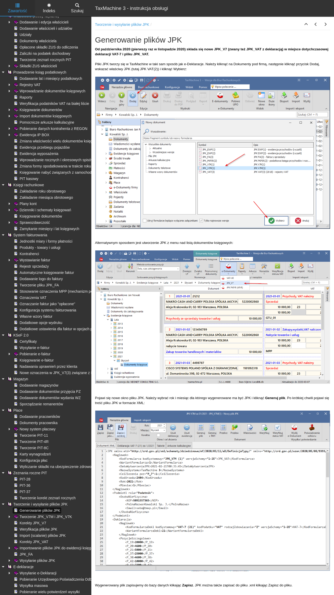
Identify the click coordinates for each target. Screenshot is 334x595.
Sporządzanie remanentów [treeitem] (38, 404)
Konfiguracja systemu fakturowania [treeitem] (44, 310)
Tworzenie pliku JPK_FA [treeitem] (36, 285)
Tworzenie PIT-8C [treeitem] (31, 448)
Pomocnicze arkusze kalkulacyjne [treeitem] (43, 122)
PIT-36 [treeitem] (21, 485)
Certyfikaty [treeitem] (25, 341)
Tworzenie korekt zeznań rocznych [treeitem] (44, 498)
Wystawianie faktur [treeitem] (31, 260)
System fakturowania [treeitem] (27, 235)
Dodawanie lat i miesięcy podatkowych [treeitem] (47, 78)
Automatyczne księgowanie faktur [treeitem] (43, 272)
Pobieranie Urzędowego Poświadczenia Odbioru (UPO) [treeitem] (61, 579)
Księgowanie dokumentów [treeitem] (37, 110)
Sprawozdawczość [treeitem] (31, 222)
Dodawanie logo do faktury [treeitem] (38, 279)
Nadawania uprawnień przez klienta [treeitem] (45, 366)
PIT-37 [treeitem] (21, 492)
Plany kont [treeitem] (25, 204)
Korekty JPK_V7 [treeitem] (29, 523)
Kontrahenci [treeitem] (26, 254)
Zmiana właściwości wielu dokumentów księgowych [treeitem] (58, 141)
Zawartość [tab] (17, 8)
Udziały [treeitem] (22, 35)
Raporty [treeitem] (22, 97)
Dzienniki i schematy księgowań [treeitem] (42, 210)
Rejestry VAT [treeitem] (26, 85)
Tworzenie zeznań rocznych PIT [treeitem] (42, 60)
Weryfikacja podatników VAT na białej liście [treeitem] (51, 103)
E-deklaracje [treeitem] (20, 567)
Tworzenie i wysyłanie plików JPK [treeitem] (37, 504)
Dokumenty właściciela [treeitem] (35, 41)
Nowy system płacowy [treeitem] (34, 429)
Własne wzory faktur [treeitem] (32, 316)
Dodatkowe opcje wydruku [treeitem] (37, 323)
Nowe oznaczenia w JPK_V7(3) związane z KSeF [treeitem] (56, 373)
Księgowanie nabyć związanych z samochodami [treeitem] (55, 172)
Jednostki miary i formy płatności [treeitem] (42, 241)
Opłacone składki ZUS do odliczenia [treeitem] (45, 47)
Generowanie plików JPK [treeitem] (36, 510)
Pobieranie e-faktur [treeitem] (31, 354)
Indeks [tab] (49, 8)
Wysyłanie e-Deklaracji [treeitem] (34, 573)
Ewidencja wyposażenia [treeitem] (35, 154)
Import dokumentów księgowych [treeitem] (42, 116)
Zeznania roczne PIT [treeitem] (27, 473)
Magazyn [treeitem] (17, 379)
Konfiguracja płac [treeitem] (30, 460)
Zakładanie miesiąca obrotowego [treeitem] (43, 197)
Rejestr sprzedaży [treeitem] (31, 266)
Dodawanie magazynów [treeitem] (35, 385)
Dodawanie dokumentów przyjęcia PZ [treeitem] (47, 391)
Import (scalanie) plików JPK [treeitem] (39, 535)
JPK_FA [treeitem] (23, 554)
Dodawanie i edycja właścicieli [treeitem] (41, 22)
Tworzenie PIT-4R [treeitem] (31, 441)
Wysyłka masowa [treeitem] (30, 585)
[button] (306, 24)
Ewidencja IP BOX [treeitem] (31, 135)
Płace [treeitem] (14, 410)
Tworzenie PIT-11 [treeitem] (30, 435)
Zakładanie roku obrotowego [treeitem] (39, 191)
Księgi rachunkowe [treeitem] (25, 185)
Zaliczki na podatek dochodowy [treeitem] (41, 53)
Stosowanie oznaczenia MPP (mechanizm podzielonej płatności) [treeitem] (68, 291)
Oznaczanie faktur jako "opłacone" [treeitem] (44, 304)
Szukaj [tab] (77, 8)
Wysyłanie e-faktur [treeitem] (31, 348)
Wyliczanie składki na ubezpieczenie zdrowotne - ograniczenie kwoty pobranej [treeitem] (79, 467)
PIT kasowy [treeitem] (25, 179)
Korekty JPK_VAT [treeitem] (30, 542)
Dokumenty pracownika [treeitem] (35, 423)
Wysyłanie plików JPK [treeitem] (34, 560)
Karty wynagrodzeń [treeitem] (32, 454)
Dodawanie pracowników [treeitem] (36, 416)
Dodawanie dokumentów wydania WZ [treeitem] (47, 398)
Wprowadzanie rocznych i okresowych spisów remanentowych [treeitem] (67, 160)
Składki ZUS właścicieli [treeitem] (35, 66)
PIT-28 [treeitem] (21, 479)
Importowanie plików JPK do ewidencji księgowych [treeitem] (57, 548)
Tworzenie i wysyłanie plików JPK (122, 24)
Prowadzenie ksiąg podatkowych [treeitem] (36, 72)
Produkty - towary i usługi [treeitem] (36, 247)
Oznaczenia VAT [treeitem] (29, 298)
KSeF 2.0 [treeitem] (17, 335)
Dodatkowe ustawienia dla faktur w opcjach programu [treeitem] (59, 329)
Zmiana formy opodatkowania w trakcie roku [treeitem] (52, 166)
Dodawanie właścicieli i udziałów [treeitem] (42, 28)
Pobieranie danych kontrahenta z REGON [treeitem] (50, 128)
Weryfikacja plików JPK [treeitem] (35, 529)
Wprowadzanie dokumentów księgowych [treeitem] (49, 91)
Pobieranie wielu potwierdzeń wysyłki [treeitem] (46, 592)
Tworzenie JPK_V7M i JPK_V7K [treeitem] (42, 517)
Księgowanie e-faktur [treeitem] (33, 360)
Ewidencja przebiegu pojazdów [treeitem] (41, 147)
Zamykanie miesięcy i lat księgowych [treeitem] (46, 229)
